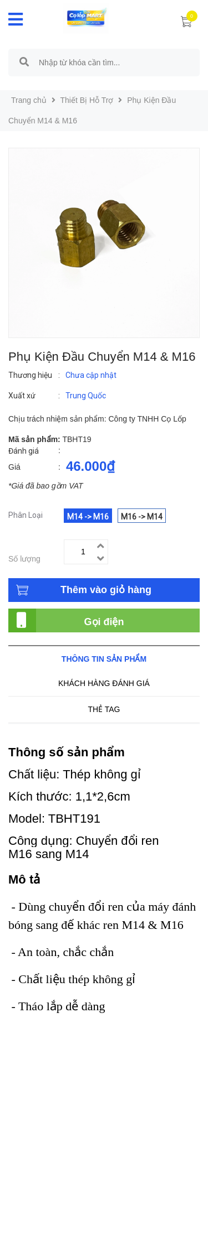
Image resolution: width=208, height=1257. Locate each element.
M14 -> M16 (88, 516)
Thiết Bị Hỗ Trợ (87, 100)
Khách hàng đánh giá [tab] (104, 683)
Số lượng (24, 558)
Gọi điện (104, 621)
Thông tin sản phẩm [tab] (104, 659)
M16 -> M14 (142, 516)
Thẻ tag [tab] (104, 709)
